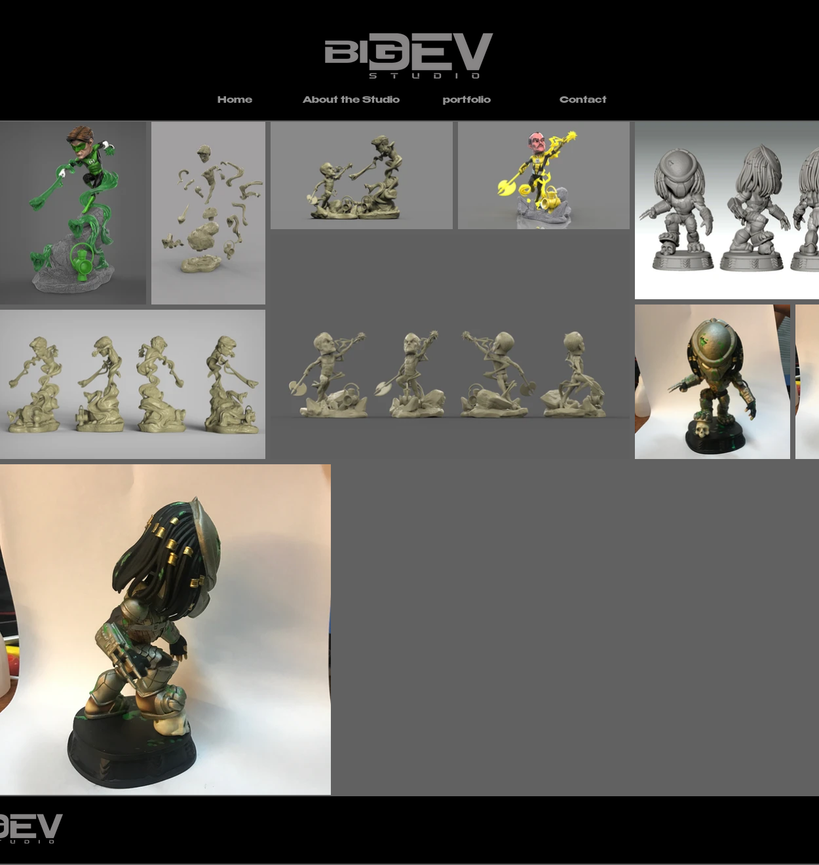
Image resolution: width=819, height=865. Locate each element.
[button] (467, 100)
